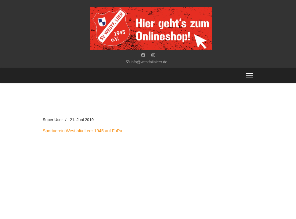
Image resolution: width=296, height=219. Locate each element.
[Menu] (249, 75)
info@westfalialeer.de (149, 62)
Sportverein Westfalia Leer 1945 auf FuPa (82, 130)
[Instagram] (153, 55)
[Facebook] (143, 55)
